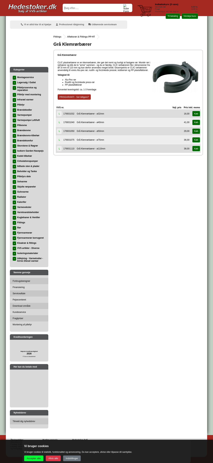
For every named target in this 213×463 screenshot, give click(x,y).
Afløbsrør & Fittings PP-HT (81, 36)
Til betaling (172, 16)
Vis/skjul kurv (189, 16)
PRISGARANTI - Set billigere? (74, 97)
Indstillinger (72, 458)
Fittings (57, 36)
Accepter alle (34, 458)
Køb (196, 113)
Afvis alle (53, 458)
